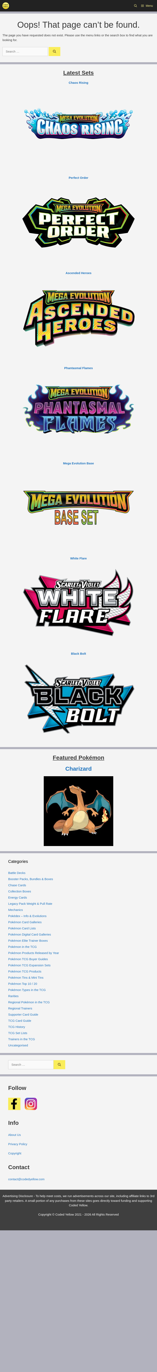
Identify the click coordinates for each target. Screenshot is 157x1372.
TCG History (16, 1027)
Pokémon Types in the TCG (27, 990)
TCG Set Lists (17, 1033)
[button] (135, 5)
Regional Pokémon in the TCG (29, 1002)
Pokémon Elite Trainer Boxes (28, 940)
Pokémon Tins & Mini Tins (26, 977)
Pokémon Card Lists (22, 928)
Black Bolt (78, 653)
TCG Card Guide (19, 1020)
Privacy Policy (17, 1144)
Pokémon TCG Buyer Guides (28, 959)
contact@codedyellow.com (26, 1179)
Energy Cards (17, 897)
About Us (14, 1135)
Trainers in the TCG (21, 1039)
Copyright (14, 1153)
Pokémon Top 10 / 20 (22, 983)
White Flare (78, 558)
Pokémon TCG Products (24, 971)
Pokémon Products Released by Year (33, 953)
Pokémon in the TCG (22, 946)
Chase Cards (17, 885)
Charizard (78, 769)
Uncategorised (18, 1045)
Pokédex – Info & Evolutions (27, 916)
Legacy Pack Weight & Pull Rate (30, 903)
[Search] (54, 51)
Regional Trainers (20, 1008)
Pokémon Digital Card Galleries (29, 934)
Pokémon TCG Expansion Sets (29, 965)
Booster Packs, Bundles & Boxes (30, 879)
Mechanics (15, 910)
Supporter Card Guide (23, 1014)
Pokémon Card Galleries (24, 922)
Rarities (13, 996)
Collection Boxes (19, 891)
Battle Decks (16, 873)
